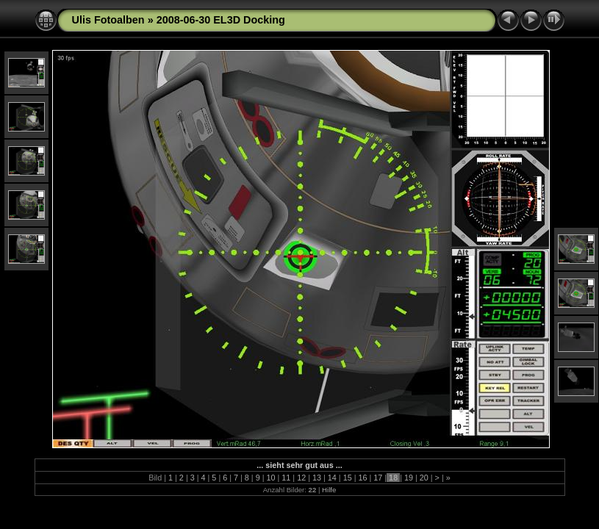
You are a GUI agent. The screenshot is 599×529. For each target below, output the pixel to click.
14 (332, 477)
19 (408, 477)
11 (286, 477)
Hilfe (329, 490)
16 (362, 477)
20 (424, 477)
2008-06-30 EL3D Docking (221, 20)
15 (347, 477)
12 (301, 477)
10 (271, 477)
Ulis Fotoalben (108, 20)
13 (316, 477)
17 (377, 477)
